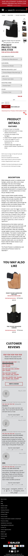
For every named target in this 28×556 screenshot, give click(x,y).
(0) (2, 371)
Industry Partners (5, 510)
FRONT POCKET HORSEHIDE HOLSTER (14, 294)
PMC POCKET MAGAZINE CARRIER (14, 327)
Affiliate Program (5, 512)
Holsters (10, 15)
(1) (2, 367)
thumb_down (17, 416)
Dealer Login (4, 534)
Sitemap (3, 538)
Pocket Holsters (20, 15)
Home (3, 15)
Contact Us (3, 527)
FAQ (2, 501)
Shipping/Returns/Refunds (7, 525)
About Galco (4, 499)
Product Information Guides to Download (11, 518)
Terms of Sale (4, 516)
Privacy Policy (4, 514)
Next (6, 106)
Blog (2, 503)
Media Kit (3, 531)
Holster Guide (4, 505)
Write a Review (14, 384)
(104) (18, 362)
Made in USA (4, 508)
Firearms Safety (4, 521)
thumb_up (9, 416)
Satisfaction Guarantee (6, 523)
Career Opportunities (6, 529)
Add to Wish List (15, 106)
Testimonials (4, 536)
